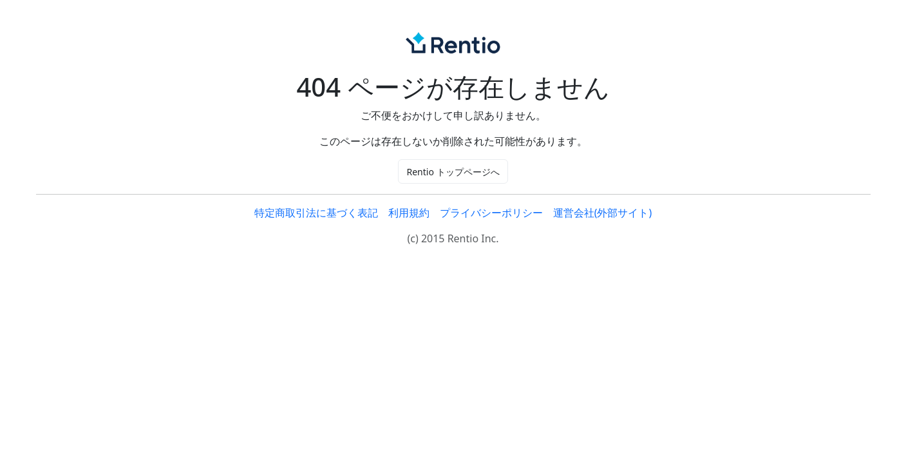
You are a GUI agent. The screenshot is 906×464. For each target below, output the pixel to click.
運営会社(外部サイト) (602, 213)
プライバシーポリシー (491, 213)
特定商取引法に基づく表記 (316, 213)
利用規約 (408, 213)
